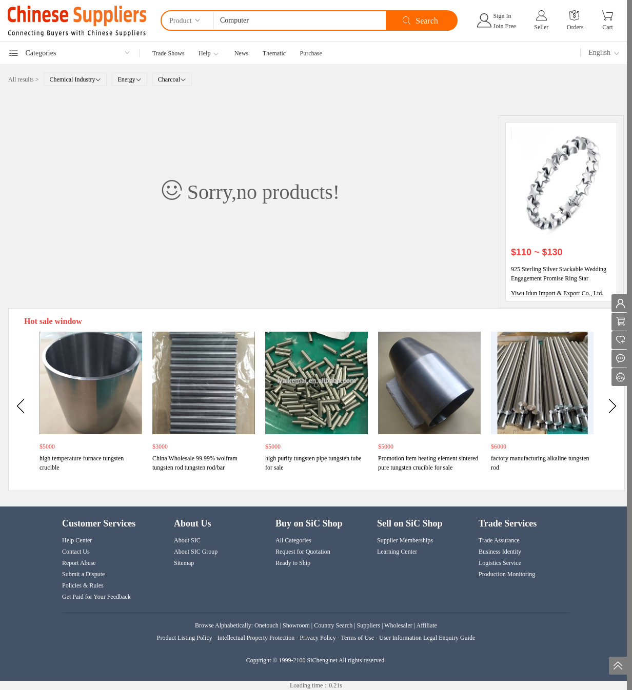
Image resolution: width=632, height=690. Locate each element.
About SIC (187, 540)
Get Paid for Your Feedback (96, 596)
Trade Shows (168, 53)
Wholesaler (398, 625)
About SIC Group (196, 551)
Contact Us (76, 551)
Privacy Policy (317, 637)
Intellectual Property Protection (256, 637)
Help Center (77, 540)
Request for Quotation (302, 551)
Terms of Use (357, 637)
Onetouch (266, 625)
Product (185, 20)
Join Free (504, 26)
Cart (607, 27)
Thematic (274, 53)
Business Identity (500, 551)
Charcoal (172, 79)
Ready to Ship (292, 562)
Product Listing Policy (185, 637)
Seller (541, 27)
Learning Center (397, 551)
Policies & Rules (83, 585)
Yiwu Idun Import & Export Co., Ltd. (557, 293)
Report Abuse (79, 562)
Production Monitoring (507, 574)
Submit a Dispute (83, 574)
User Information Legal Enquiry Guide (427, 637)
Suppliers (368, 625)
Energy (129, 79)
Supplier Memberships (405, 540)
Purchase (311, 53)
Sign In (502, 15)
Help (204, 53)
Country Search (333, 625)
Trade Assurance (499, 540)
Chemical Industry (75, 79)
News (241, 53)
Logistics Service (500, 562)
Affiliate (427, 625)
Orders (575, 27)
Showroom (296, 625)
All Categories (293, 540)
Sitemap (184, 562)
